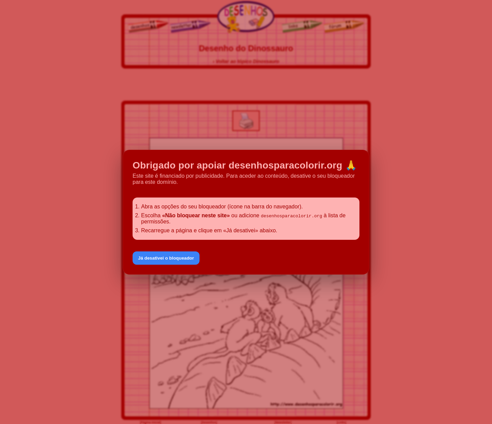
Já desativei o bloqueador (166, 258)
